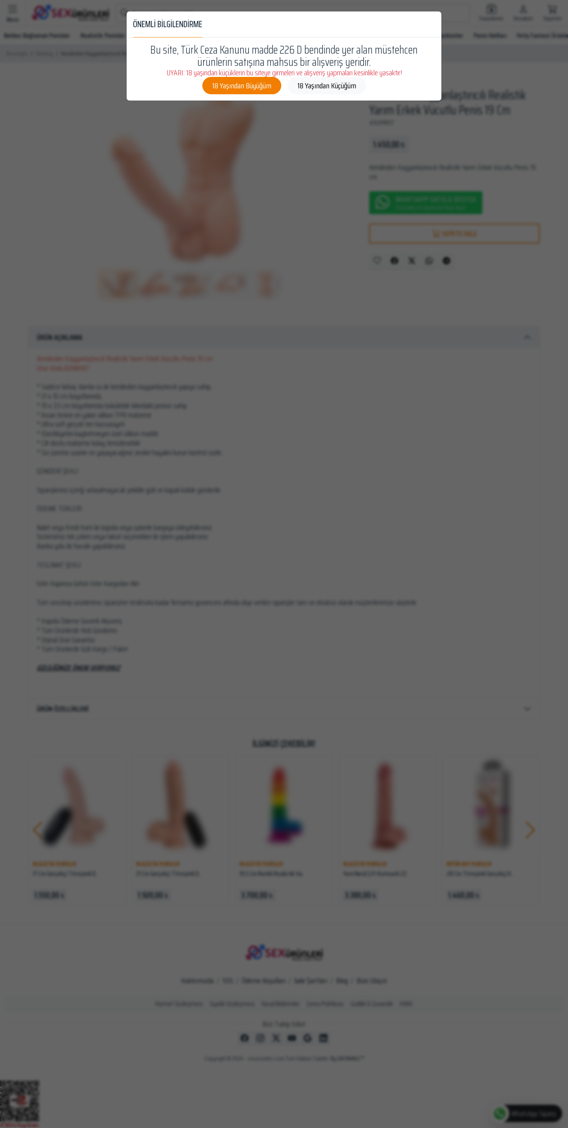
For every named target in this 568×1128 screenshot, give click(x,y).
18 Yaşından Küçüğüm (326, 85)
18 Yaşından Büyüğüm (241, 85)
